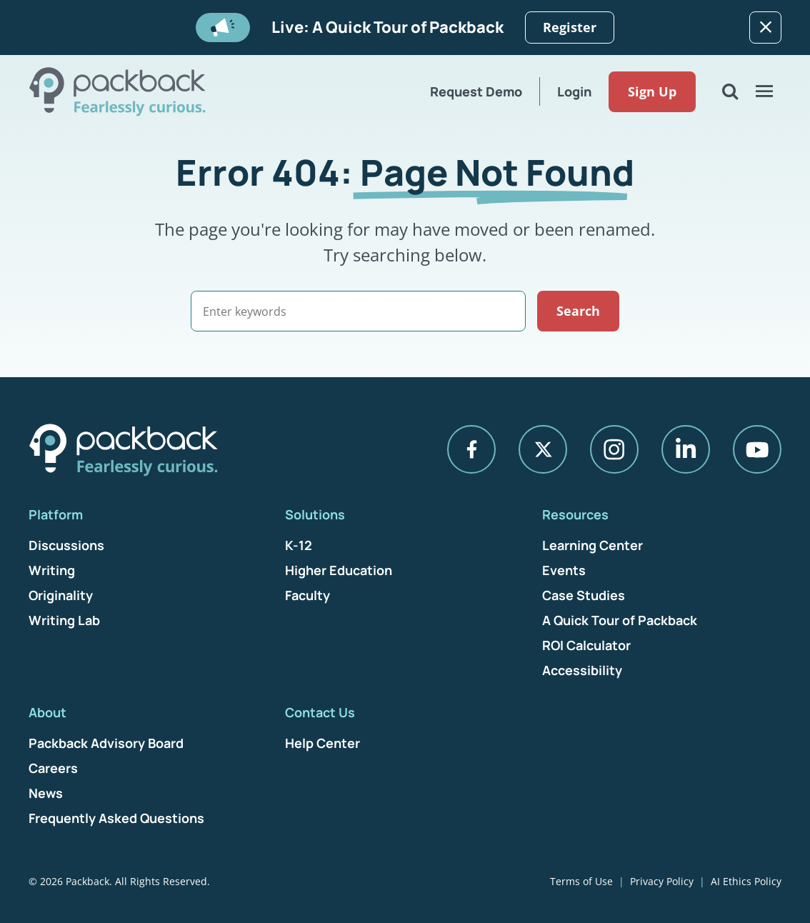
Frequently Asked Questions (116, 818)
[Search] (358, 311)
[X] (543, 449)
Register (569, 27)
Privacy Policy (662, 881)
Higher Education (338, 570)
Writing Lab (64, 620)
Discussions (66, 545)
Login (574, 91)
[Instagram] (614, 449)
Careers (53, 768)
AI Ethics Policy (746, 881)
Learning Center (592, 545)
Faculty (307, 595)
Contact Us (320, 712)
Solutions (315, 514)
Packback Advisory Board (106, 743)
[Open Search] (730, 91)
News (46, 793)
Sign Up (652, 91)
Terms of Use (581, 881)
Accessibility (582, 670)
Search (578, 310)
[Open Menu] (764, 91)
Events (564, 570)
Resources (575, 514)
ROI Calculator (586, 645)
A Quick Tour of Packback (619, 620)
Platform (56, 514)
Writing (52, 570)
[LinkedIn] (685, 449)
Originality (61, 595)
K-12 (298, 545)
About (47, 712)
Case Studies (583, 595)
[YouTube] (757, 449)
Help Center (322, 743)
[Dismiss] (765, 27)
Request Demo (476, 91)
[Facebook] (471, 449)
